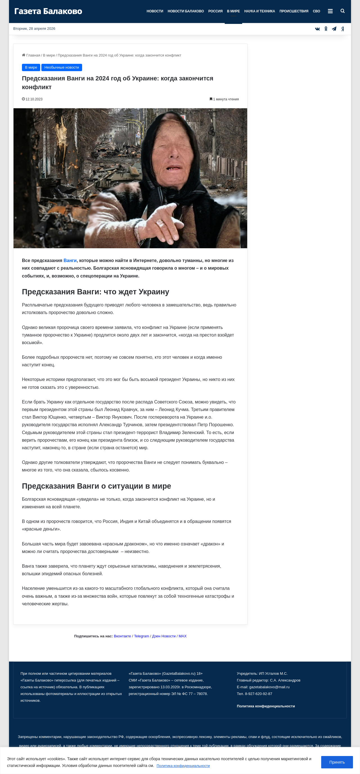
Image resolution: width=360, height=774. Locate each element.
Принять (337, 762)
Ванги (70, 260)
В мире (233, 11)
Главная (31, 55)
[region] (180, 760)
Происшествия (294, 11)
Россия (215, 11)
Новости (155, 11)
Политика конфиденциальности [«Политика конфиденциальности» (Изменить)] (266, 706)
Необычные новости (61, 67)
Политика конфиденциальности (186, 766)
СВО (316, 11)
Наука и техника (259, 11)
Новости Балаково (186, 11)
